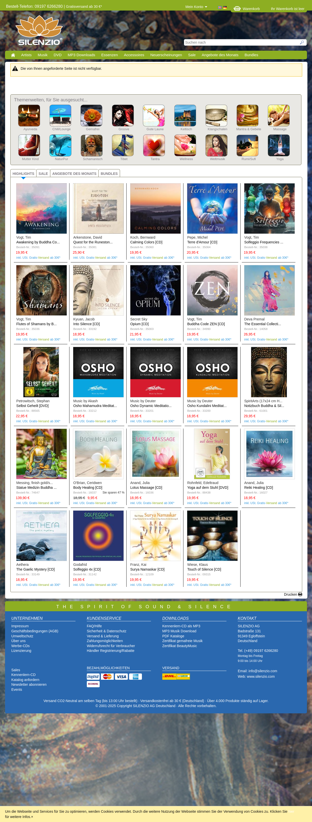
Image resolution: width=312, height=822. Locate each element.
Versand (43, 257)
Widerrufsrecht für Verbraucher (111, 646)
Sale (192, 55)
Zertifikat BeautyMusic (179, 646)
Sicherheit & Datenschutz (106, 631)
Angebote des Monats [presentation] (74, 174)
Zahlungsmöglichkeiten (105, 641)
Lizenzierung (21, 651)
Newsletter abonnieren (29, 684)
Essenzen (109, 55)
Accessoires (134, 55)
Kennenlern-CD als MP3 (181, 626)
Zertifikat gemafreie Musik (182, 641)
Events (16, 690)
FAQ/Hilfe (94, 626)
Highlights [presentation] (23, 174)
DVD (58, 55)
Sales (15, 670)
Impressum (20, 626)
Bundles (251, 55)
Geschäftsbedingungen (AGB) (34, 631)
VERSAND (170, 668)
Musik (43, 55)
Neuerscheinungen (166, 55)
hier (291, 811)
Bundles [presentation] (109, 174)
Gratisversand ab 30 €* (84, 7)
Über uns (18, 641)
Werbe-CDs (20, 646)
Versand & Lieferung (103, 636)
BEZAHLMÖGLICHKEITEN (108, 668)
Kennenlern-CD (23, 675)
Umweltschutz (22, 636)
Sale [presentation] (43, 174)
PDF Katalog (172, 636)
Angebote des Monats (220, 55)
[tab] (23, 173)
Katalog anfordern (25, 680)
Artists (26, 55)
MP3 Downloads (81, 55)
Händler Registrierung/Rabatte (110, 651)
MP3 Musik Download (179, 631)
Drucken (290, 594)
